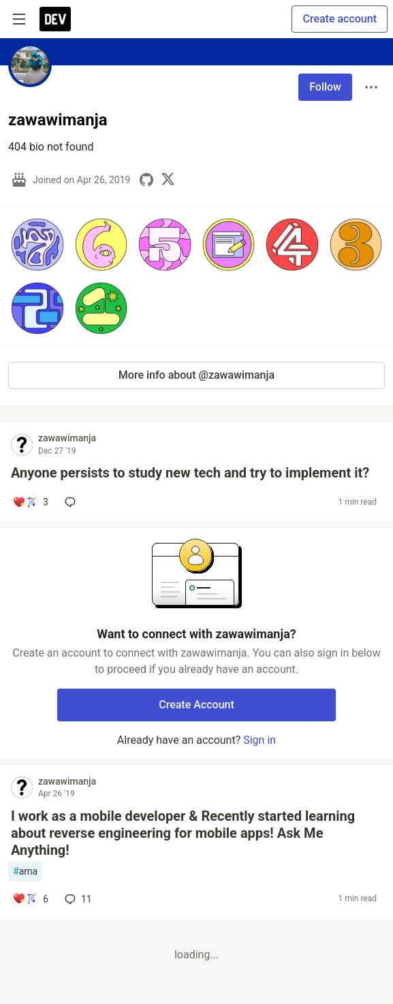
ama (25, 871)
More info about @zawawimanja (196, 374)
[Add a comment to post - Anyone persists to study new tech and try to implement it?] (30, 502)
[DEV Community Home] (55, 19)
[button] (37, 244)
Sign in (259, 740)
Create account (339, 18)
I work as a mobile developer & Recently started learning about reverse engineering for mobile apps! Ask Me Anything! (183, 833)
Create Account (196, 704)
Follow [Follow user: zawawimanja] (325, 86)
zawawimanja (67, 438)
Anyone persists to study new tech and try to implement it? (190, 473)
